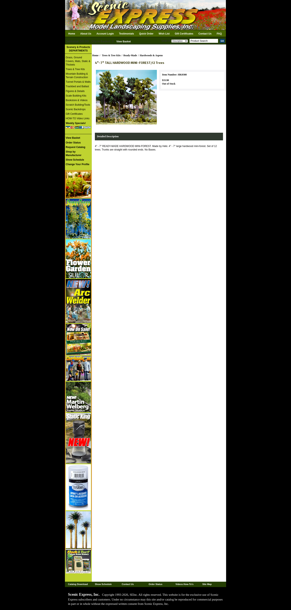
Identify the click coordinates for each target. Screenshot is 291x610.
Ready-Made (130, 55)
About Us (85, 33)
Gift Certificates (184, 33)
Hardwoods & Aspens (151, 55)
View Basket (123, 41)
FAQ (219, 33)
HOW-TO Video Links (77, 118)
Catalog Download (78, 584)
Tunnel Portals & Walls (78, 81)
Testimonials (126, 33)
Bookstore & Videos (76, 100)
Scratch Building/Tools (78, 104)
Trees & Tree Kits (75, 69)
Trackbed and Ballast (77, 86)
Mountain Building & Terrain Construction (77, 75)
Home (71, 33)
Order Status (155, 584)
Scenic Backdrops (76, 109)
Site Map (207, 584)
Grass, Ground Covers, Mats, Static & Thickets (78, 61)
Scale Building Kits (76, 95)
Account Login (105, 33)
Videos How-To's (184, 584)
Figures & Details (75, 91)
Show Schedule (103, 584)
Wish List (164, 33)
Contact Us (204, 33)
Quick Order (146, 33)
